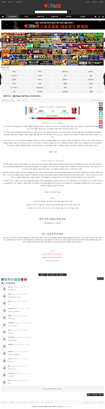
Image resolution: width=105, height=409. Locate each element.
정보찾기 (101, 2)
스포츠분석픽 (12, 16)
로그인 (87, 2)
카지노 (26, 16)
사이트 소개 (4, 402)
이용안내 (86, 402)
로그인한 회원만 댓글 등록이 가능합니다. (52, 388)
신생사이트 (54, 16)
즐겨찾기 (3, 2)
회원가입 (94, 2)
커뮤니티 (68, 16)
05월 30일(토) (19, 2)
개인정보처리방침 (21, 402)
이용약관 (12, 402)
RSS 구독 (10, 2)
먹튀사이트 (40, 16)
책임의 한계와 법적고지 (47, 402)
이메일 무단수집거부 (33, 402)
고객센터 (82, 16)
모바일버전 (101, 402)
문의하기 (93, 402)
